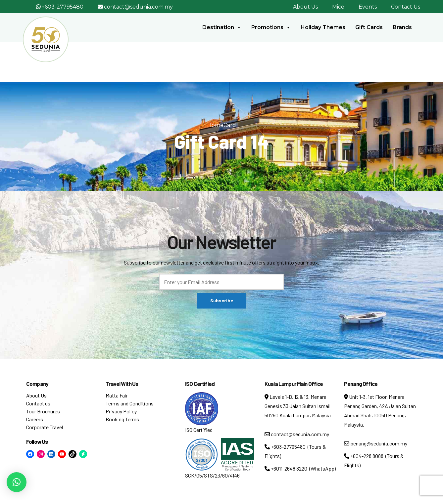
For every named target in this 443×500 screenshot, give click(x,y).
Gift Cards (369, 27)
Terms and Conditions (130, 403)
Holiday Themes (323, 27)
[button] (16, 482)
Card (229, 125)
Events (368, 7)
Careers (34, 419)
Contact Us (405, 7)
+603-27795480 (62, 7)
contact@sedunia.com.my (138, 7)
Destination (221, 27)
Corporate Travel (44, 427)
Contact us (38, 403)
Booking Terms (122, 419)
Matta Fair (117, 395)
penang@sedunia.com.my (375, 443)
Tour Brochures (43, 411)
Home (215, 125)
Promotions (271, 27)
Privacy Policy (121, 411)
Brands (402, 27)
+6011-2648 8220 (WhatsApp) (300, 468)
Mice (338, 7)
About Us (305, 7)
